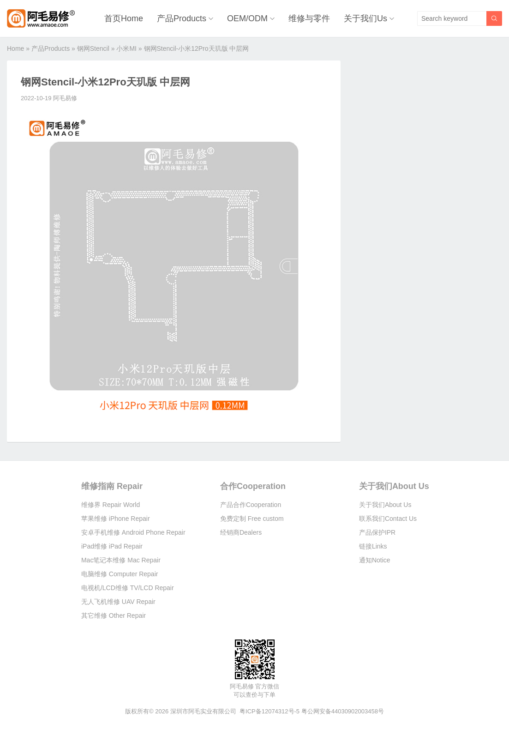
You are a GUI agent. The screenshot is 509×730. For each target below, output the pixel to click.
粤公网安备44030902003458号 (342, 711)
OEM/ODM (247, 18)
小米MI (126, 48)
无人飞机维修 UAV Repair (118, 601)
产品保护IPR (377, 532)
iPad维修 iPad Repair (112, 546)
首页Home (123, 18)
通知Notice (374, 560)
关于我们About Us (394, 486)
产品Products (181, 18)
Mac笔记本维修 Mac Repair (121, 560)
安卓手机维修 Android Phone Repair (133, 532)
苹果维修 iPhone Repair (115, 518)
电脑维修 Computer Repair (119, 574)
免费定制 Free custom (252, 518)
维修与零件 (309, 18)
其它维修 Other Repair (113, 615)
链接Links (373, 546)
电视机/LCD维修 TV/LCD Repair (127, 587)
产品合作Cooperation (250, 504)
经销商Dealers (241, 532)
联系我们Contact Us (388, 518)
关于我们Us (365, 18)
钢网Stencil (93, 48)
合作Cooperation (253, 486)
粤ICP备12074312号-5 (269, 711)
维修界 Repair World (110, 504)
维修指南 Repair (112, 486)
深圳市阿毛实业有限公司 (203, 711)
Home (15, 48)
